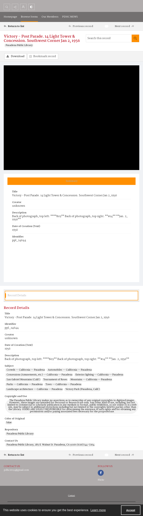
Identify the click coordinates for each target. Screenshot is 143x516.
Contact (71, 495)
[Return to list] (21, 26)
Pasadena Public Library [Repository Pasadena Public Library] (20, 434)
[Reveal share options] (15, 7)
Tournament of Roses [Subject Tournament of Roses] (55, 380)
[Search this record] (109, 38)
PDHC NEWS (70, 17)
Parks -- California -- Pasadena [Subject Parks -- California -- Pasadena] (24, 384)
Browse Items (29, 17)
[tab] (71, 181)
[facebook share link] (101, 473)
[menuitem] (71, 495)
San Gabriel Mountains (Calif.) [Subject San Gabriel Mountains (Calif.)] (23, 380)
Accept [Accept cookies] (130, 510)
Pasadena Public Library (19, 45)
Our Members (50, 17)
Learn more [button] (98, 510)
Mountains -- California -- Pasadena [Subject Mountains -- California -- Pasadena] (91, 380)
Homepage (10, 17)
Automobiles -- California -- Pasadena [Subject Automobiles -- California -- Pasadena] (70, 370)
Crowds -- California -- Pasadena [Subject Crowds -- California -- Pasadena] (26, 370)
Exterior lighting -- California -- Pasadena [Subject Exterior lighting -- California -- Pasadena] (99, 375)
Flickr (101, 480)
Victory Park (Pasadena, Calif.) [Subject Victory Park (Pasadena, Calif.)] (83, 389)
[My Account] (23, 7)
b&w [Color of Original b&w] (9, 423)
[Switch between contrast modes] (31, 7)
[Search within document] (135, 38)
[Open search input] (7, 7)
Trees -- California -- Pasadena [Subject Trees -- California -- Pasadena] (63, 384)
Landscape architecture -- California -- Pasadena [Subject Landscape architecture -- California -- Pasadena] (34, 389)
